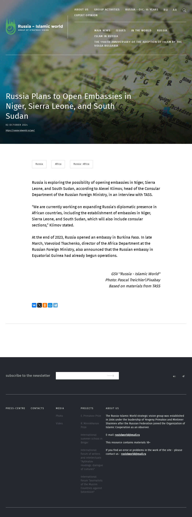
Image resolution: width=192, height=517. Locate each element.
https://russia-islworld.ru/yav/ (20, 130)
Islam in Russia (106, 36)
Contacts (37, 408)
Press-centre (15, 408)
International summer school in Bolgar (91, 439)
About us (81, 9)
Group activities (106, 9)
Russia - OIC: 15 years (141, 9)
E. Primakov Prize (91, 416)
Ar (175, 9)
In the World (141, 30)
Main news (102, 30)
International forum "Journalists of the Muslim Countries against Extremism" (92, 484)
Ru (166, 9)
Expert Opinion (85, 15)
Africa (58, 164)
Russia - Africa (81, 164)
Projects (87, 408)
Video (59, 423)
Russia (161, 30)
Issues (120, 30)
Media (60, 408)
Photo (59, 416)
